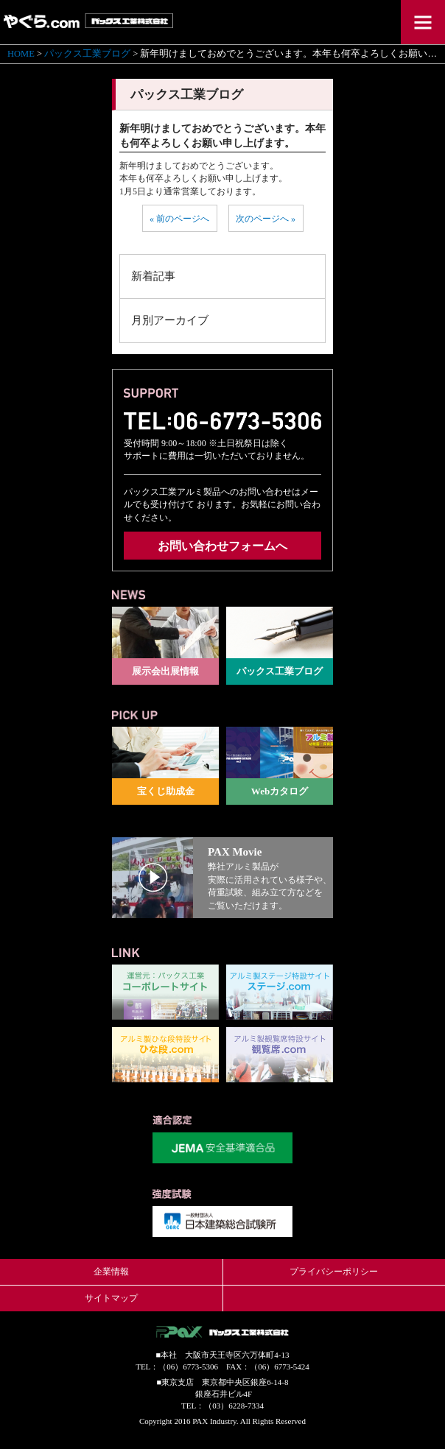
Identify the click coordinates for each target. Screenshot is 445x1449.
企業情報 (111, 1271)
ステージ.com (279, 992)
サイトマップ (111, 1298)
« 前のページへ (179, 219)
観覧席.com (279, 1054)
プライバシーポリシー (334, 1271)
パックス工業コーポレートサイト (165, 992)
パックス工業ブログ (87, 54)
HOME (21, 54)
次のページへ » (265, 219)
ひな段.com (165, 1054)
